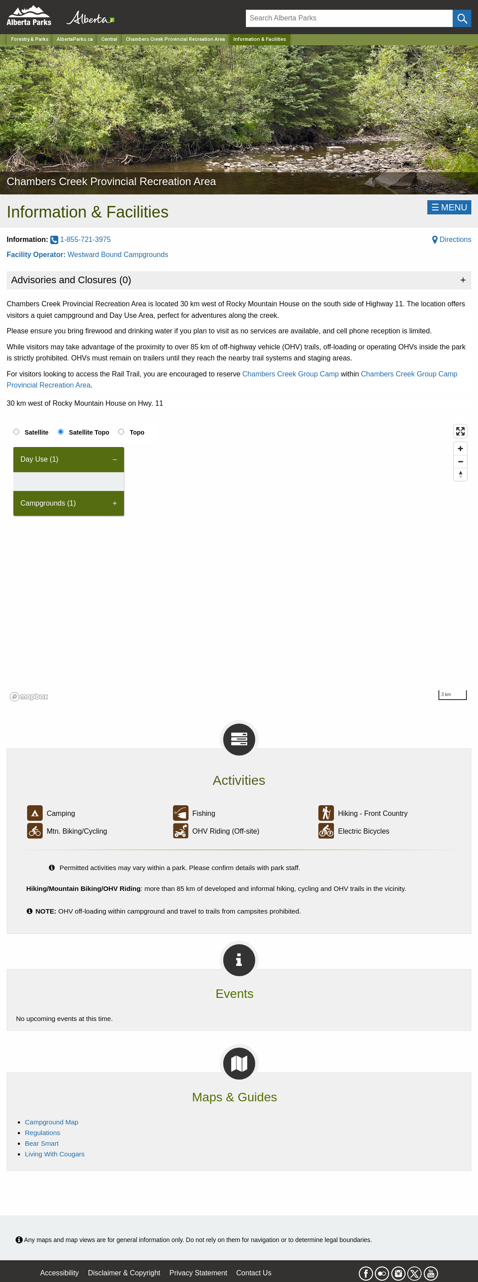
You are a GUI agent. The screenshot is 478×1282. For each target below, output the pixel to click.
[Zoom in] (460, 448)
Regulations (42, 1132)
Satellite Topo (89, 432)
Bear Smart (42, 1143)
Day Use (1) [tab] (39, 459)
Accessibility (59, 1273)
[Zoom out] (460, 461)
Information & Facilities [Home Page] (259, 39)
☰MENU (449, 207)
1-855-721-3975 (80, 239)
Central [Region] (109, 39)
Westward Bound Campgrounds (118, 254)
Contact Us (253, 1273)
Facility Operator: (37, 254)
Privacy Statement (198, 1273)
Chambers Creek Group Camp (290, 374)
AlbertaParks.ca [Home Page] (75, 39)
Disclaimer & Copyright (124, 1273)
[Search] (349, 18)
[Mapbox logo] (28, 697)
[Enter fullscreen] (460, 431)
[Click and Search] (462, 18)
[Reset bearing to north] (460, 474)
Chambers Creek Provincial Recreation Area (175, 39)
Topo (137, 432)
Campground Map (51, 1122)
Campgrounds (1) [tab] (48, 503)
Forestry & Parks (29, 39)
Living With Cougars (54, 1154)
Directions (451, 239)
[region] (239, 562)
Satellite (36, 432)
